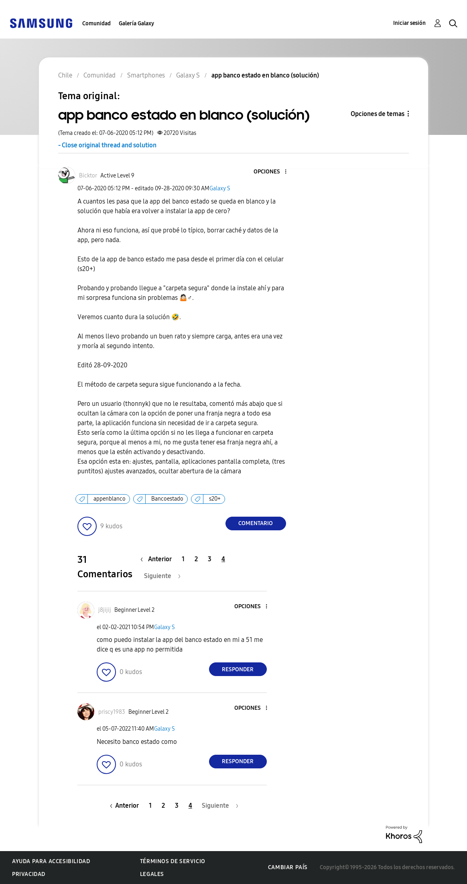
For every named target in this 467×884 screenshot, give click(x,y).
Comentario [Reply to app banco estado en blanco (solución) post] (255, 523)
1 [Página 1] (183, 559)
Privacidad (28, 874)
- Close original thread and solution (107, 145)
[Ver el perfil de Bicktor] (88, 175)
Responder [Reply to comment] (238, 669)
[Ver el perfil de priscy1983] (111, 712)
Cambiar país (288, 867)
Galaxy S (219, 188)
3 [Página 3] (209, 559)
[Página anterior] (158, 559)
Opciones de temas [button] (377, 114)
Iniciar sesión (409, 23)
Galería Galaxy (136, 23)
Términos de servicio (172, 861)
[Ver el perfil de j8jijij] (104, 610)
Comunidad (96, 23)
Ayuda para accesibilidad (51, 861)
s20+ (215, 498)
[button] (272, 172)
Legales (152, 874)
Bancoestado (167, 498)
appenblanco (109, 498)
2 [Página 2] (196, 559)
